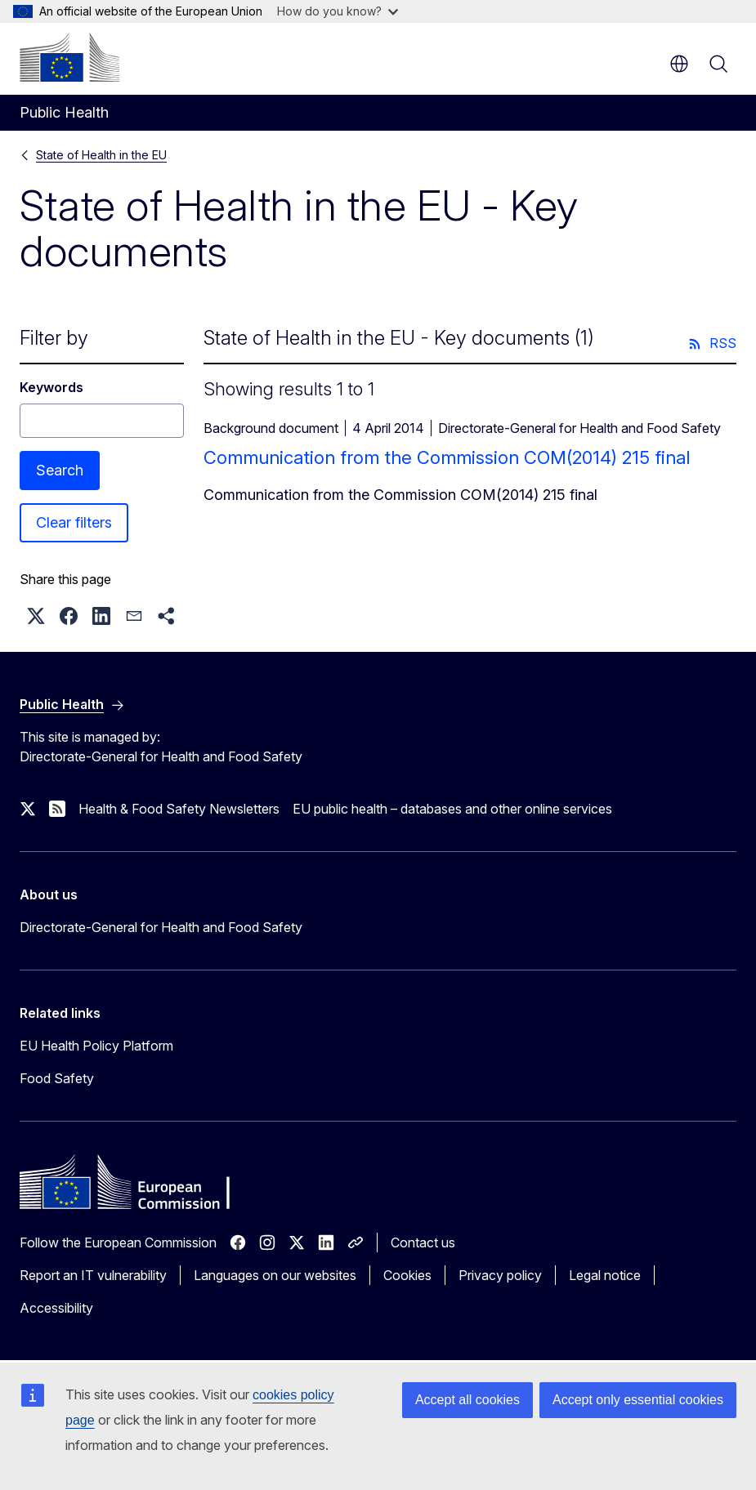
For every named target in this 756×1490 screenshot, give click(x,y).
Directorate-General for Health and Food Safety (161, 927)
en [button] (679, 64)
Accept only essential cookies (637, 1400)
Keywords (51, 387)
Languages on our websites (275, 1275)
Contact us (423, 1242)
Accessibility (56, 1308)
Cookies (407, 1275)
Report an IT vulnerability (93, 1275)
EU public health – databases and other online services (452, 809)
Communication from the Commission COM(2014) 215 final (447, 457)
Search (59, 470)
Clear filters (74, 522)
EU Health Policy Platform (96, 1045)
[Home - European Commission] (69, 57)
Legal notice (605, 1275)
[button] (36, 616)
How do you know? (337, 11)
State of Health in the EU (101, 155)
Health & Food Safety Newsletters (179, 809)
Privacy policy (500, 1275)
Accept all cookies (467, 1400)
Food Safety (57, 1078)
